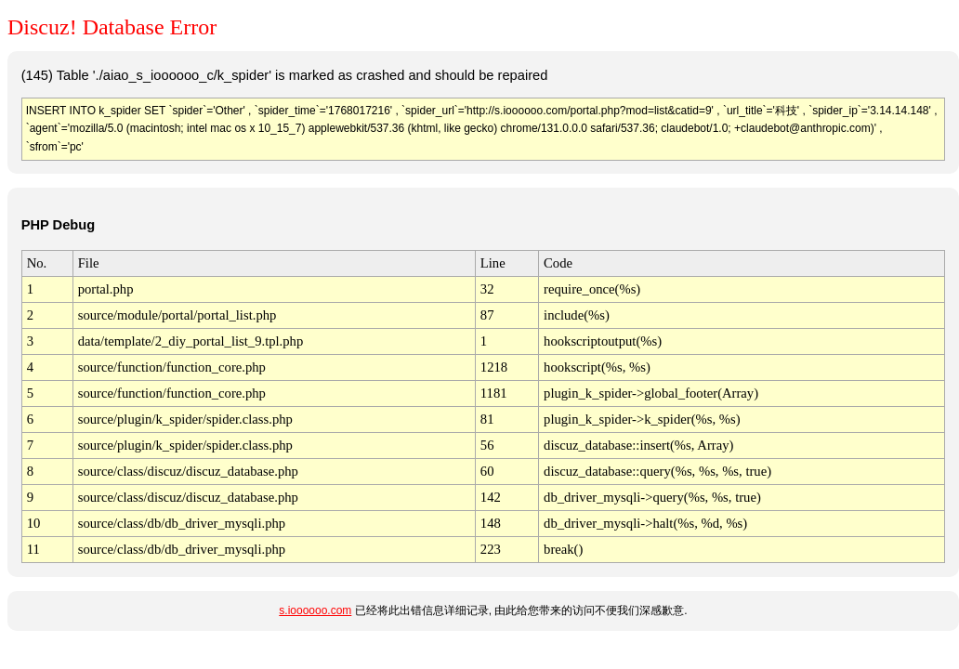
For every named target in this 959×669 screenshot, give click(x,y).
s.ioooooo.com (315, 610)
